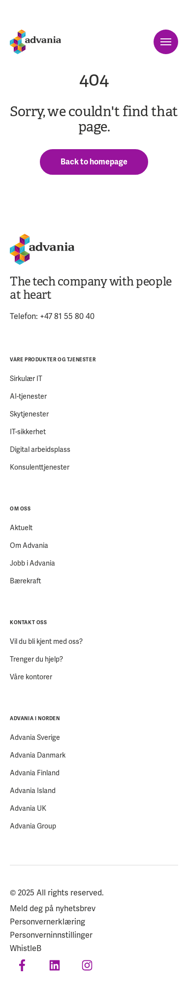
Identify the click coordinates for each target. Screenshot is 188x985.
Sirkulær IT (26, 379)
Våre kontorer (31, 677)
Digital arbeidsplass (40, 449)
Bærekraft (25, 581)
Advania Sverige (35, 737)
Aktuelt (21, 528)
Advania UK (28, 808)
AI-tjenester (28, 396)
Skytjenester (29, 414)
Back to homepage (94, 162)
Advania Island (33, 791)
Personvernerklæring (47, 922)
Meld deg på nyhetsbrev (52, 909)
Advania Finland (35, 773)
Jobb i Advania (32, 563)
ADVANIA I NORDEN (35, 718)
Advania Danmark (37, 755)
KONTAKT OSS (28, 622)
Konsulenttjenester (39, 467)
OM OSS (20, 509)
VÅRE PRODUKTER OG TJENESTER (52, 359)
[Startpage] (35, 42)
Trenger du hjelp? (36, 659)
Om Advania (29, 545)
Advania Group (33, 826)
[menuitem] (94, 413)
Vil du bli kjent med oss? (46, 641)
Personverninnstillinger (51, 935)
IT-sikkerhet (28, 432)
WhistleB (25, 948)
